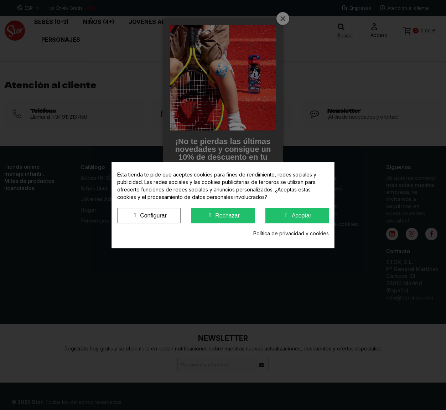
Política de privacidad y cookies (291, 233)
